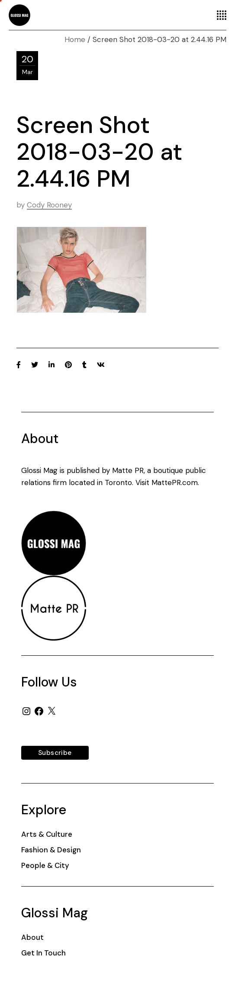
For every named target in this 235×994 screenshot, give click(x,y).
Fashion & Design (51, 850)
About (32, 937)
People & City (45, 865)
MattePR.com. (175, 482)
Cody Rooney (49, 205)
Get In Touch (43, 953)
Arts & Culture (46, 834)
